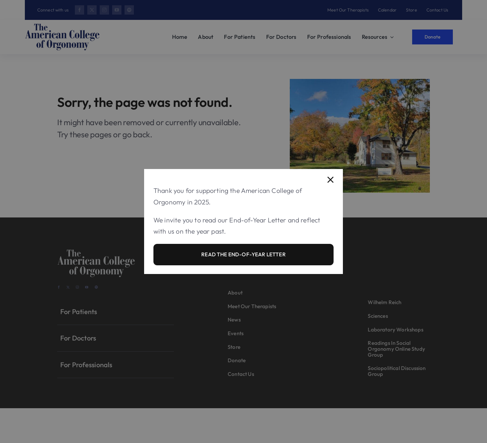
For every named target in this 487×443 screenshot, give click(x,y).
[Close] (330, 180)
